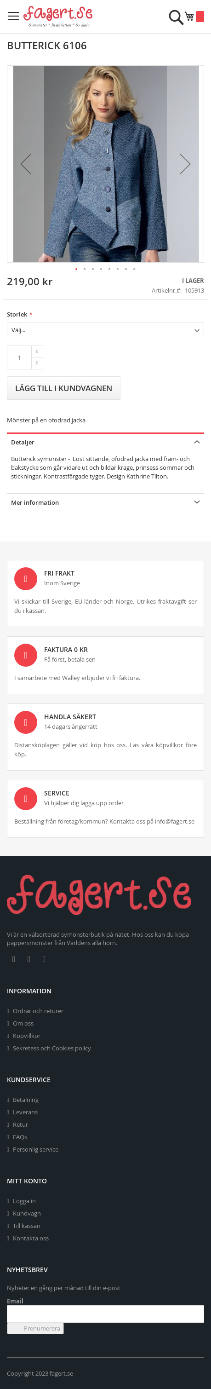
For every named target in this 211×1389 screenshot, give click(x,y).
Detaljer (22, 442)
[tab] (105, 441)
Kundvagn (27, 1213)
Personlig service (35, 1149)
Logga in (24, 1201)
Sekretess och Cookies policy (52, 1048)
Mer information (35, 502)
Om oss (23, 1023)
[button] (25, 164)
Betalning (26, 1099)
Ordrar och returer (38, 1011)
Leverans (25, 1112)
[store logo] (57, 16)
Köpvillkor (26, 1036)
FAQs (20, 1137)
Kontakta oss (31, 1238)
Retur (20, 1124)
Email (15, 1301)
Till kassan (26, 1226)
